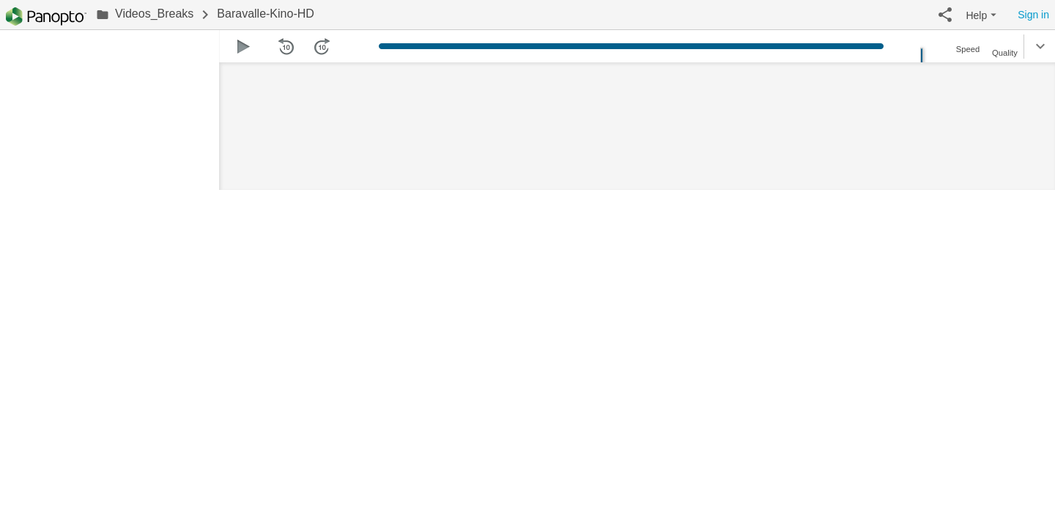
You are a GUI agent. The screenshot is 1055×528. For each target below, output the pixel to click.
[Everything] (46, 16)
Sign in (1033, 15)
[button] (945, 14)
